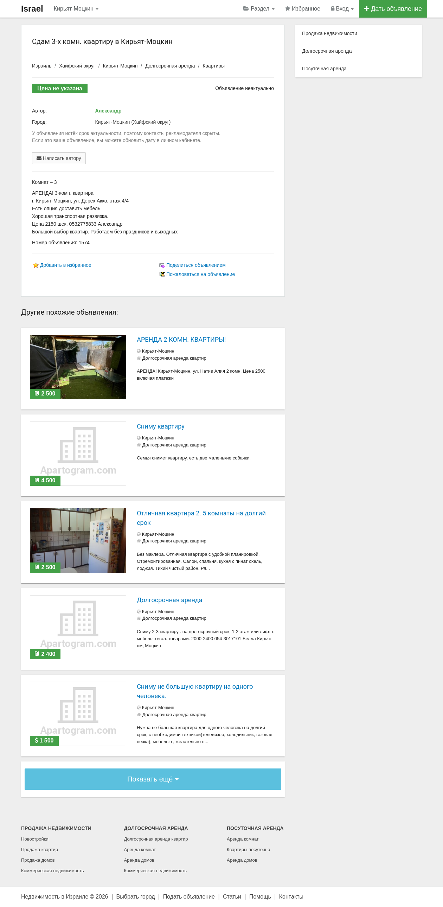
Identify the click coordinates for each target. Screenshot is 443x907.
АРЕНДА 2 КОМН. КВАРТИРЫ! (181, 339)
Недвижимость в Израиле (54, 897)
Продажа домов (38, 860)
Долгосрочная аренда (170, 66)
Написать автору (59, 158)
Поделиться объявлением (196, 265)
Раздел (259, 9)
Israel (32, 8)
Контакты (291, 897)
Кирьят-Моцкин (76, 9)
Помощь (260, 897)
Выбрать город (135, 897)
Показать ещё (153, 779)
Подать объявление (189, 897)
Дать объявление (393, 8)
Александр (108, 111)
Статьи (232, 897)
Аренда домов (139, 860)
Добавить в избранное (65, 265)
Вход (342, 9)
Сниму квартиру (161, 426)
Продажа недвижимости (329, 33)
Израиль (41, 66)
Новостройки (35, 839)
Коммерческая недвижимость (52, 870)
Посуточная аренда (324, 68)
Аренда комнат (140, 849)
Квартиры (214, 66)
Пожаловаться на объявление (200, 274)
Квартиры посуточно (248, 849)
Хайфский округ (77, 66)
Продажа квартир (39, 849)
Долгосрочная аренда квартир (156, 839)
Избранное (303, 9)
